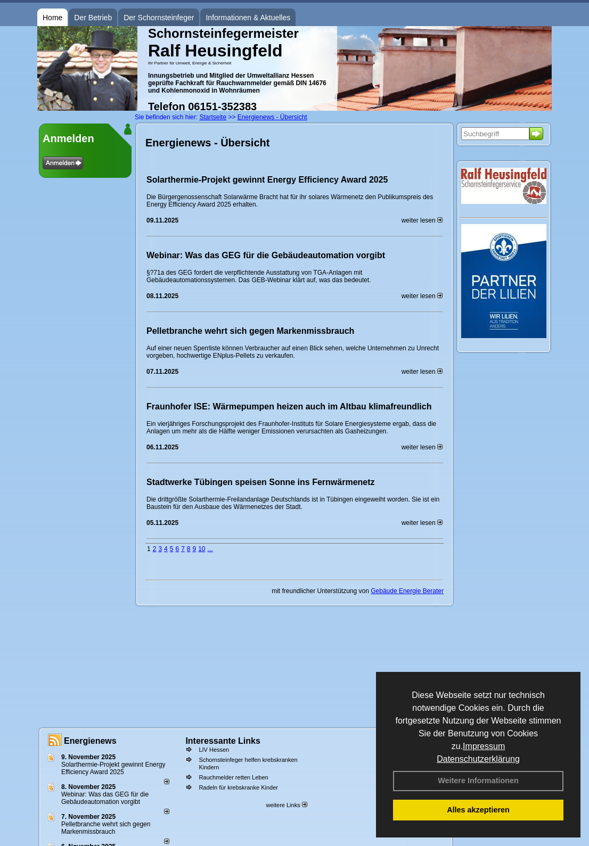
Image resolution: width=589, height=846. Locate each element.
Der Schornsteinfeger (159, 17)
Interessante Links (222, 740)
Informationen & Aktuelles (248, 17)
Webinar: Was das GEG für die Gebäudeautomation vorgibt (265, 255)
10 (201, 549)
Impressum (484, 746)
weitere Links (286, 805)
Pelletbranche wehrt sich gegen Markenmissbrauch (250, 330)
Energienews (90, 740)
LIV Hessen (214, 749)
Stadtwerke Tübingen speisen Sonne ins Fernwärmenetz (260, 482)
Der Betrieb (93, 17)
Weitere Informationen (478, 780)
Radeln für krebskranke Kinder (238, 787)
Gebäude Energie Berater (407, 591)
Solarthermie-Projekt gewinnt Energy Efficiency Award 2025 (267, 179)
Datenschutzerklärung (478, 758)
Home (52, 17)
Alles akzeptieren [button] (478, 810)
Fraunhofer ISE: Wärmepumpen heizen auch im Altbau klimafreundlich (288, 406)
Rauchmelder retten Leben (233, 777)
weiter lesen (422, 220)
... (210, 549)
